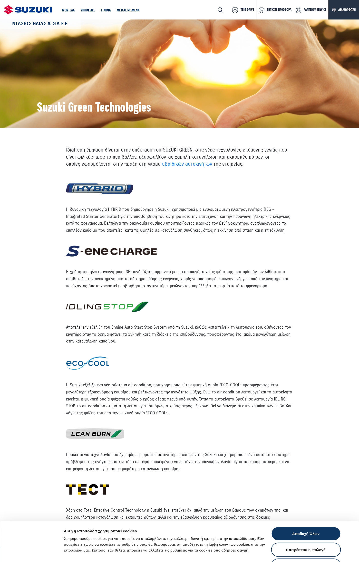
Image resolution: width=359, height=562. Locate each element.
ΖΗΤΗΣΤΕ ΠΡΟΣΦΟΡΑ (279, 10)
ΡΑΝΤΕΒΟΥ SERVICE (315, 10)
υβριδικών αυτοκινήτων (187, 164)
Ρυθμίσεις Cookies (285, 552)
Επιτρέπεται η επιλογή (306, 514)
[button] (68, 10)
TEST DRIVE (247, 10)
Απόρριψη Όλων (305, 530)
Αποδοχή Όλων (306, 498)
